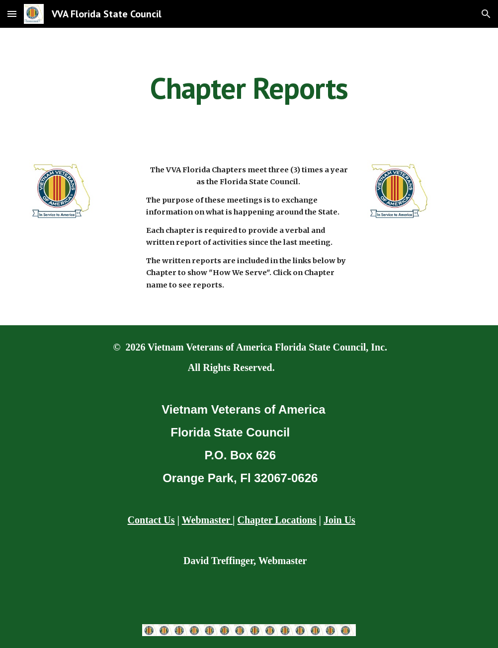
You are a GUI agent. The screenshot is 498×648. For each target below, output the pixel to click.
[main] (248, 88)
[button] (12, 13)
